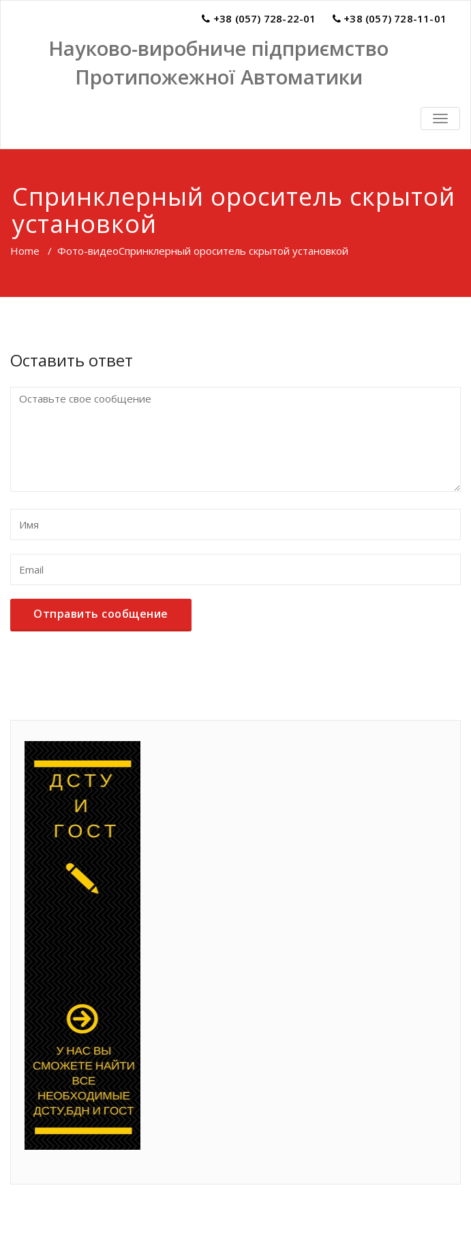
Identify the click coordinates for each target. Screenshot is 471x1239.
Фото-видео (88, 250)
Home (25, 250)
